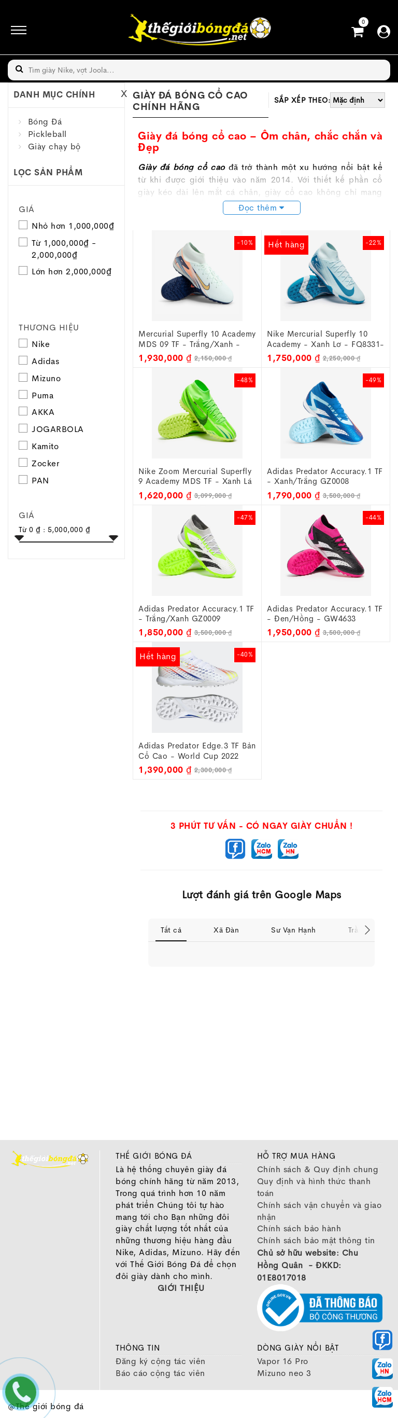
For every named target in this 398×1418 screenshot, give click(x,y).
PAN (34, 480)
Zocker (39, 463)
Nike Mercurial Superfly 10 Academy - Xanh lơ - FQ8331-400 (326, 339)
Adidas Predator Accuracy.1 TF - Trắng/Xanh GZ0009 (196, 614)
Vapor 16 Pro (282, 1361)
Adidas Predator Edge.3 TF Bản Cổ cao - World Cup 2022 (197, 751)
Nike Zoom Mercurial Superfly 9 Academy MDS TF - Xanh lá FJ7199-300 (195, 476)
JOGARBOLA (51, 429)
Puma (36, 395)
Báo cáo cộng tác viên (160, 1373)
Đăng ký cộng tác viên (161, 1361)
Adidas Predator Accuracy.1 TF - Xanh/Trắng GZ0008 (325, 476)
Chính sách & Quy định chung (318, 1169)
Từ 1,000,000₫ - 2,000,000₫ (64, 249)
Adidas (39, 361)
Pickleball (47, 134)
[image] (199, 29)
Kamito (39, 446)
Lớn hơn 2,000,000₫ (71, 271)
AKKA (36, 412)
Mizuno (40, 378)
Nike (34, 344)
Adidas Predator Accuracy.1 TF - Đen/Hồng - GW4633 (325, 614)
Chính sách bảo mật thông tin (316, 1240)
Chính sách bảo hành (299, 1228)
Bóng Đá (45, 121)
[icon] (15, 30)
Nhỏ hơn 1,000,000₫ (73, 225)
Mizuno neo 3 (284, 1373)
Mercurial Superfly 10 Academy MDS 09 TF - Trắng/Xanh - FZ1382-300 (197, 339)
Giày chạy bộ (54, 146)
